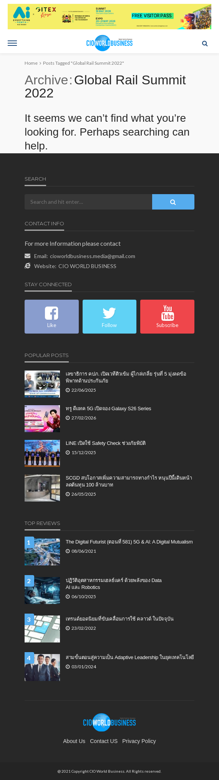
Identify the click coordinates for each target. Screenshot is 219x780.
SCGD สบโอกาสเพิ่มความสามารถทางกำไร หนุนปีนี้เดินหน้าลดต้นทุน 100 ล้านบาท (129, 481)
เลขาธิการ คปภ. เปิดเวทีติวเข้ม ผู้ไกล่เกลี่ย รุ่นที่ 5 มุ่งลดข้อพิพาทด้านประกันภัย (126, 377)
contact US (104, 741)
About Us (74, 741)
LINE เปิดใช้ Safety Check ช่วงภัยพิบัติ (106, 443)
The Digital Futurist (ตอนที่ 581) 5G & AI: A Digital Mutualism (129, 542)
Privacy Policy (139, 741)
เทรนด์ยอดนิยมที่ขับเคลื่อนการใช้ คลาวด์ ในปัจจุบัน (119, 619)
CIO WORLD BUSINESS (87, 266)
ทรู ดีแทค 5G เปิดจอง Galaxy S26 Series (108, 408)
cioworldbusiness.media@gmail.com (92, 256)
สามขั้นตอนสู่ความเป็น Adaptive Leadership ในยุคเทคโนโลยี (130, 657)
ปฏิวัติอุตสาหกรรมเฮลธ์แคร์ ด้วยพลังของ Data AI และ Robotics (114, 583)
